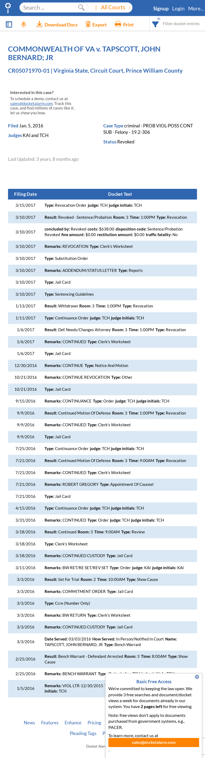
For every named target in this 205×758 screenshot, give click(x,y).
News (29, 722)
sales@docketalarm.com (31, 103)
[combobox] (155, 23)
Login (178, 8)
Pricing (94, 722)
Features (49, 722)
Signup (161, 8)
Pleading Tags (83, 733)
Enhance (73, 722)
